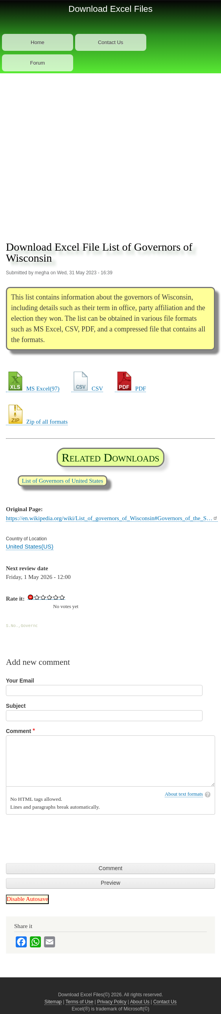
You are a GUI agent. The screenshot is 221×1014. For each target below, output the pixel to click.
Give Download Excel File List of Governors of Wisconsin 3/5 (49, 597)
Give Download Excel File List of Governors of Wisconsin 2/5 (43, 597)
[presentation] (65, 834)
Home (37, 42)
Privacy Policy (112, 1002)
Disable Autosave (27, 899)
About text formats (184, 794)
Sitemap (53, 1002)
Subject (16, 706)
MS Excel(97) (32, 388)
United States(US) (29, 546)
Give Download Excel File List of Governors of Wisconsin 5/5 (62, 597)
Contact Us (110, 42)
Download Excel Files (110, 9)
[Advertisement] (76, 154)
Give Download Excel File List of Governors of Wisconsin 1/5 (37, 597)
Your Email (20, 680)
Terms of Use (80, 1002)
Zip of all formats (37, 422)
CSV (87, 388)
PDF (130, 388)
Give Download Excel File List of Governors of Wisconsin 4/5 (56, 597)
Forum (37, 63)
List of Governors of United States (62, 481)
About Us (139, 1002)
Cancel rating (31, 597)
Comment (18, 731)
